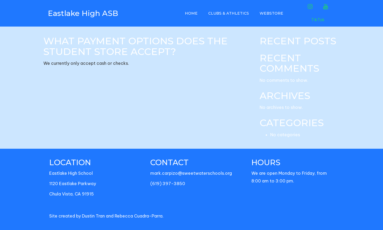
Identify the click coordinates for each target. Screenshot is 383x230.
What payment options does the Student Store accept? (135, 46)
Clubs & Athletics (228, 13)
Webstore (271, 13)
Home (191, 13)
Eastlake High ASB (83, 13)
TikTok (317, 19)
